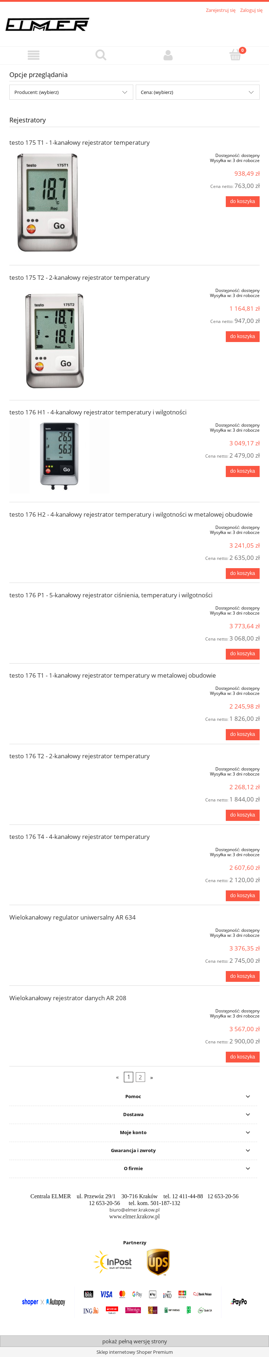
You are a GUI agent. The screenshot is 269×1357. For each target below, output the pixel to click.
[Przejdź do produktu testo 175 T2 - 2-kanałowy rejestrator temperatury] (59, 338)
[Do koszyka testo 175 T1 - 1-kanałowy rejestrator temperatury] (243, 201)
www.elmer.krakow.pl (134, 1216)
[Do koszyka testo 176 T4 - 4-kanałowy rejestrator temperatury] (243, 895)
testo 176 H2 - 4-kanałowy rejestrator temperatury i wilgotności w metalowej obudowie (131, 514)
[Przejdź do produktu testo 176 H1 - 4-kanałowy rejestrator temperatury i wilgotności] (59, 456)
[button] (33, 55)
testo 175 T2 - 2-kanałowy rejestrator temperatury (79, 277)
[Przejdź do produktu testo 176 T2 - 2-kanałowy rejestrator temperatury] (59, 767)
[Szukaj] (101, 55)
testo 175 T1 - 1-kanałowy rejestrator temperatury (79, 142)
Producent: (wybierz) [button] (36, 92)
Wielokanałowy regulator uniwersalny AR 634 (72, 917)
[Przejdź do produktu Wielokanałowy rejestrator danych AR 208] (59, 1009)
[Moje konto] (168, 55)
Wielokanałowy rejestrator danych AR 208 (67, 998)
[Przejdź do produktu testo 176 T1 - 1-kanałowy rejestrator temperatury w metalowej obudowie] (59, 687)
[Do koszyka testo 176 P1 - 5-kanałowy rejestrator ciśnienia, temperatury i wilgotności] (243, 654)
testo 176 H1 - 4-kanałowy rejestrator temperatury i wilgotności (98, 412)
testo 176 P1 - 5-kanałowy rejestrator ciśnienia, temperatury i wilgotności (110, 595)
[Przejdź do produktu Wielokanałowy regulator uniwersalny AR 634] (59, 929)
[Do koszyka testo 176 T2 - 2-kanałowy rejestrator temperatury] (243, 815)
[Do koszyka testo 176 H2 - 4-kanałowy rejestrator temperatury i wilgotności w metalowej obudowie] (243, 573)
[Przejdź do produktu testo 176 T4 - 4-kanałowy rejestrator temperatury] (59, 848)
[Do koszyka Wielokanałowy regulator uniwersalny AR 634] (243, 976)
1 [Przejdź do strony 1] (128, 1077)
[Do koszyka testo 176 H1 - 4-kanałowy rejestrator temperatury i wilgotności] (243, 471)
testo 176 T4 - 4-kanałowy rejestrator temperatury (79, 836)
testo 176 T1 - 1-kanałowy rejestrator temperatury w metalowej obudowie (112, 675)
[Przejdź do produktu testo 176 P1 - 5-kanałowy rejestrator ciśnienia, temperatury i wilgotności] (59, 606)
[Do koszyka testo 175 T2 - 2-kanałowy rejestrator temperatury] (243, 336)
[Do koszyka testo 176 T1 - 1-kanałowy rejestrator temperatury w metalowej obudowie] (243, 734)
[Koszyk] (235, 55)
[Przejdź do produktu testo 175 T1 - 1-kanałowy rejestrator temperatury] (59, 203)
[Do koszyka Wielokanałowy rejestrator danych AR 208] (243, 1057)
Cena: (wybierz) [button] (157, 92)
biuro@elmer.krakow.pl (134, 1210)
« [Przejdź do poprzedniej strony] (117, 1077)
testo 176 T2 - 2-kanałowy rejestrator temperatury (79, 756)
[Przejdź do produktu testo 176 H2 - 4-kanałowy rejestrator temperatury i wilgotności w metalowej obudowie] (59, 526)
